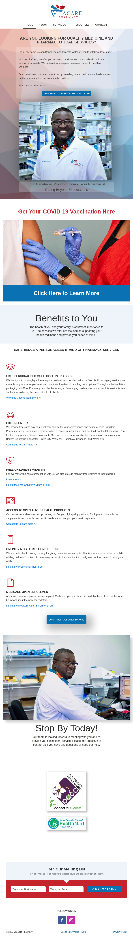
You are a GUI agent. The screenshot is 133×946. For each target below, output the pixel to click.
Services (59, 24)
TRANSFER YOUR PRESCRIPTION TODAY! (66, 93)
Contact (101, 24)
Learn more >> (14, 479)
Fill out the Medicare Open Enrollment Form (30, 605)
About (43, 24)
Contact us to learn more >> (21, 444)
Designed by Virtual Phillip (73, 932)
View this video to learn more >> (24, 397)
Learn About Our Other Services (66, 619)
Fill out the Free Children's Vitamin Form (28, 485)
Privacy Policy (120, 932)
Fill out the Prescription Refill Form (25, 566)
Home (29, 24)
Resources (82, 24)
